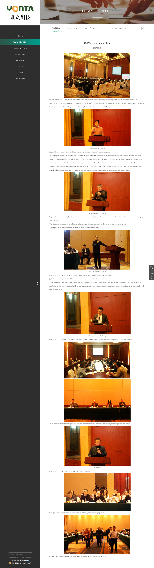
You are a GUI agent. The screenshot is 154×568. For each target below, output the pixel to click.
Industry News (72, 28)
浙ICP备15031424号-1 (18, 560)
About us (20, 36)
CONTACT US (14, 558)
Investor (20, 66)
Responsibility (20, 54)
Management (20, 60)
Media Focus (90, 28)
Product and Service (20, 48)
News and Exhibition (20, 42)
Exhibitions (56, 28)
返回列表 (138, 2)
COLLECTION (27, 558)
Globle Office (20, 78)
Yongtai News (57, 31)
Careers (20, 72)
